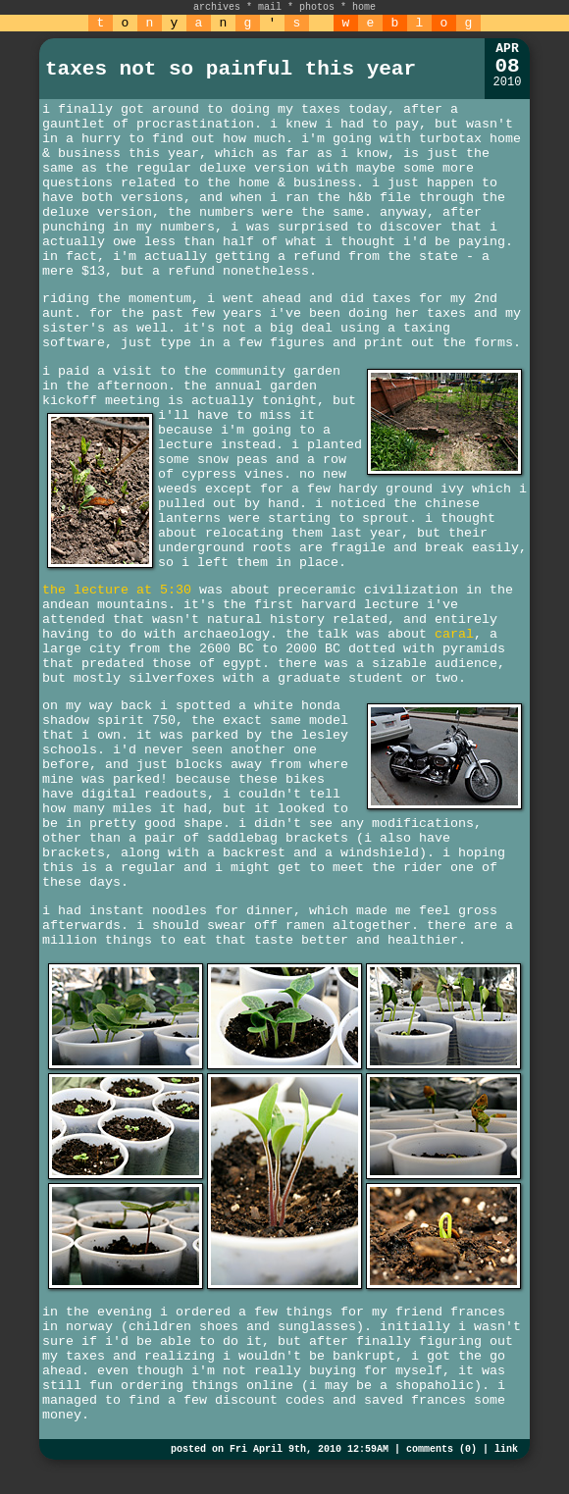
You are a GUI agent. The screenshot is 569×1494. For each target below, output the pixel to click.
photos (317, 7)
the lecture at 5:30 (116, 590)
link (506, 1449)
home (364, 7)
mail (270, 7)
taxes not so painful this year (230, 69)
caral (454, 634)
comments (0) (441, 1449)
